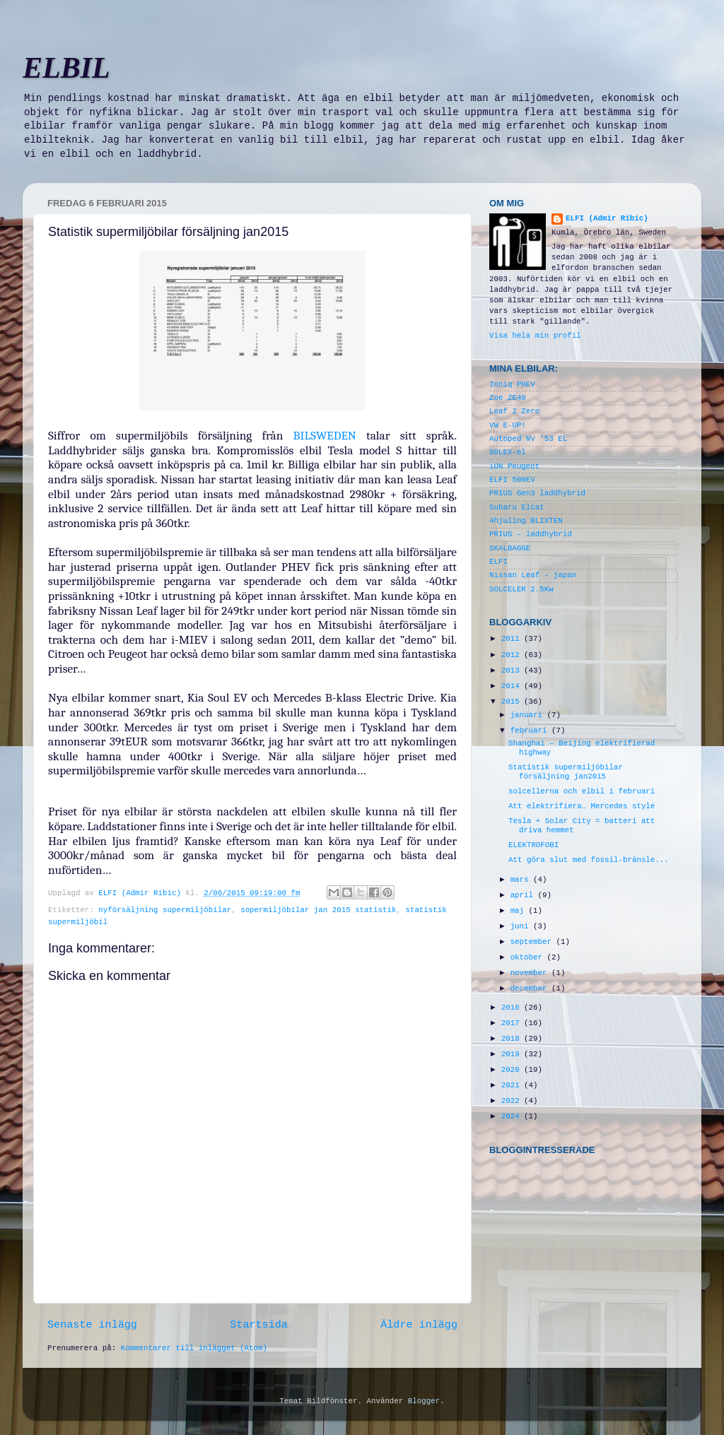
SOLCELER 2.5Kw (521, 589)
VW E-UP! (507, 425)
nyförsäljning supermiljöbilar (164, 910)
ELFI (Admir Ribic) (141, 893)
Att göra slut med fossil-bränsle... (588, 860)
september (533, 942)
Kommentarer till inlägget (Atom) (194, 1348)
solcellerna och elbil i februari (581, 791)
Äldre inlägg (418, 1324)
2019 (512, 1054)
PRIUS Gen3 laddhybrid (537, 493)
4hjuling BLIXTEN (526, 520)
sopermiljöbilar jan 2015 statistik (318, 910)
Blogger (424, 1401)
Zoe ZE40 (507, 398)
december (530, 988)
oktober (528, 957)
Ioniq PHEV (512, 384)
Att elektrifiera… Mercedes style (581, 806)
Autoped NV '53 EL (528, 439)
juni (521, 926)
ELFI (498, 561)
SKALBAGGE (509, 548)
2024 (512, 1116)
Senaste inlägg (92, 1324)
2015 (512, 701)
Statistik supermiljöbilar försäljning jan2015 (565, 772)
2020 (512, 1069)
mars (521, 879)
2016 (512, 1007)
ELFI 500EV (512, 480)
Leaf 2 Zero (514, 411)
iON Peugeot (514, 466)
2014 (512, 686)
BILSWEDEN (324, 435)
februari (530, 730)
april (524, 895)
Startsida (259, 1324)
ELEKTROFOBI (533, 845)
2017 (512, 1023)
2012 (512, 655)
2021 (512, 1085)
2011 (512, 638)
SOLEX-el (507, 452)
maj (519, 911)
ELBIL (66, 68)
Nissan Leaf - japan (532, 575)
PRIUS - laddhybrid (530, 534)
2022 (512, 1101)
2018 (512, 1038)
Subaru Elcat (516, 507)
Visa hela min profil (535, 335)
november (530, 973)
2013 (512, 670)
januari (528, 715)
